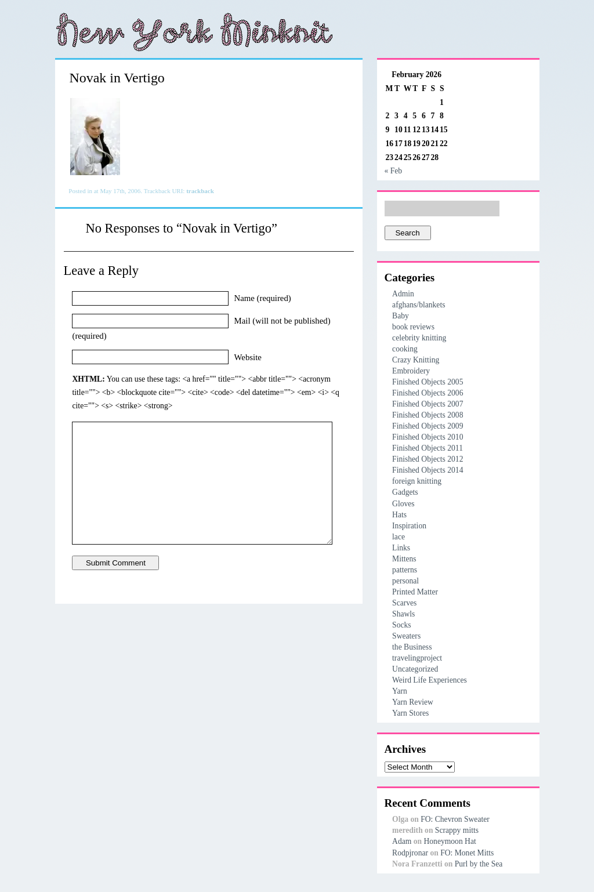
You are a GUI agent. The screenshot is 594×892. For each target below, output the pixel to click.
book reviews (413, 326)
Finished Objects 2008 (427, 415)
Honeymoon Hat (449, 841)
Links (401, 547)
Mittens (404, 558)
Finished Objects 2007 (427, 404)
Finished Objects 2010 (427, 437)
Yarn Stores (410, 713)
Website (248, 356)
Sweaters (406, 636)
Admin (403, 293)
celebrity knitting (419, 337)
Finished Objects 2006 (427, 393)
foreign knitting (416, 481)
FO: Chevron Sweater (455, 819)
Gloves (403, 503)
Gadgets (405, 492)
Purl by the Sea (479, 864)
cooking (405, 349)
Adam (401, 841)
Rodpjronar (410, 853)
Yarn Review (412, 702)
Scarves (404, 603)
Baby (400, 315)
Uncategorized (415, 669)
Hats (399, 514)
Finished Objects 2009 (427, 426)
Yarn (399, 691)
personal (405, 580)
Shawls (403, 614)
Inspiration (409, 525)
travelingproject (417, 658)
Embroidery (411, 371)
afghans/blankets (418, 304)
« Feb (394, 170)
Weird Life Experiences (429, 680)
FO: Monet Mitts (467, 853)
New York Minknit (194, 32)
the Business (412, 647)
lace (398, 536)
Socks (401, 625)
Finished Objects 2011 (427, 448)
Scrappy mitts (457, 830)
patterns (404, 569)
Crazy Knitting (415, 360)
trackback (200, 190)
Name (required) (262, 298)
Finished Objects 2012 (427, 459)
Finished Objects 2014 (427, 470)
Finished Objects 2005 (427, 382)
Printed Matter (415, 592)
